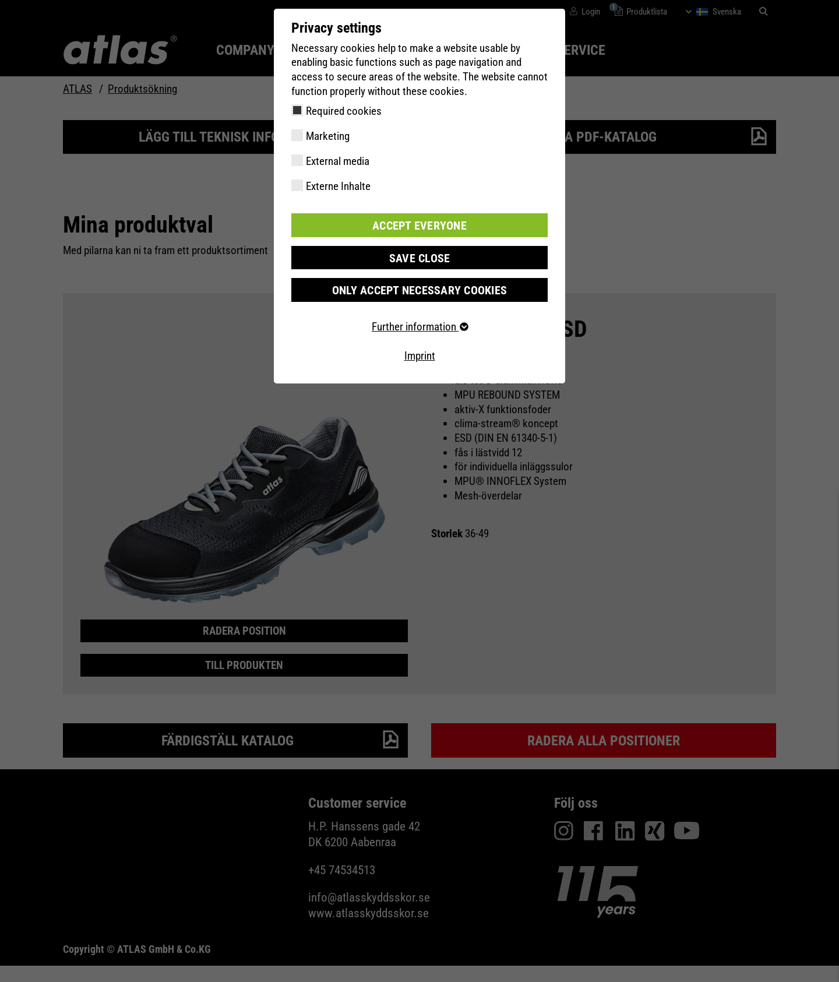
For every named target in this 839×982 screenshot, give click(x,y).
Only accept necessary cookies (419, 288)
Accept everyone (419, 224)
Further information (419, 325)
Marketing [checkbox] (328, 136)
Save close (419, 256)
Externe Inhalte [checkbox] (338, 186)
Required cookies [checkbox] (344, 111)
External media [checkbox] (337, 161)
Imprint (419, 354)
